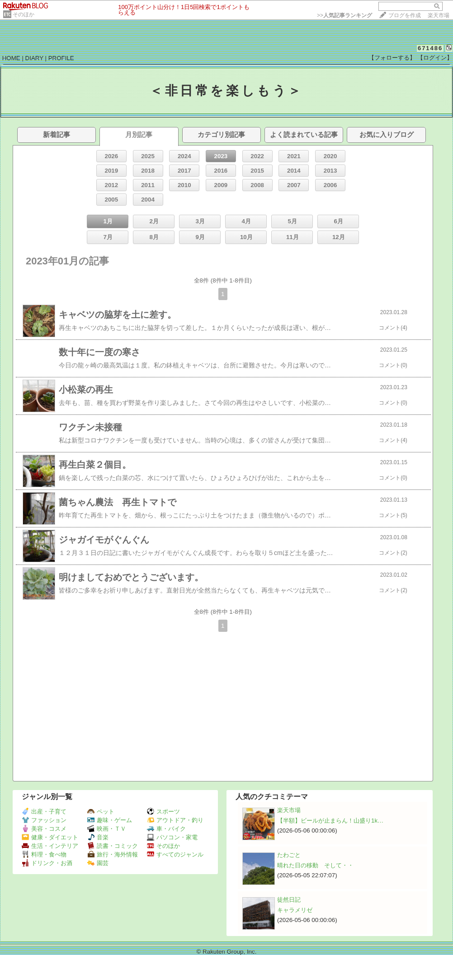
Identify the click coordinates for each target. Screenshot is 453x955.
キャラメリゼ (294, 910)
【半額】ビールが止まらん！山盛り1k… (330, 820)
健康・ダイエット (50, 837)
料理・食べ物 (44, 854)
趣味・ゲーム (109, 820)
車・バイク (166, 828)
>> (344, 15)
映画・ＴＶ (106, 828)
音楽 (98, 837)
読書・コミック (112, 845)
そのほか (23, 14)
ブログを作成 (404, 15)
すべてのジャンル (175, 854)
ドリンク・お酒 (47, 863)
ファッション (44, 820)
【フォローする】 (391, 57)
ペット (100, 811)
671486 (430, 48)
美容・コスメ (44, 828)
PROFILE (61, 58)
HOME (11, 58)
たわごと (289, 855)
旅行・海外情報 (112, 854)
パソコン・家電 (172, 837)
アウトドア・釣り (175, 820)
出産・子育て (44, 811)
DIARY (34, 58)
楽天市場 (438, 15)
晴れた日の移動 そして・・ (315, 865)
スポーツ (163, 811)
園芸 (98, 863)
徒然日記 (289, 899)
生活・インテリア (50, 845)
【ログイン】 (435, 57)
